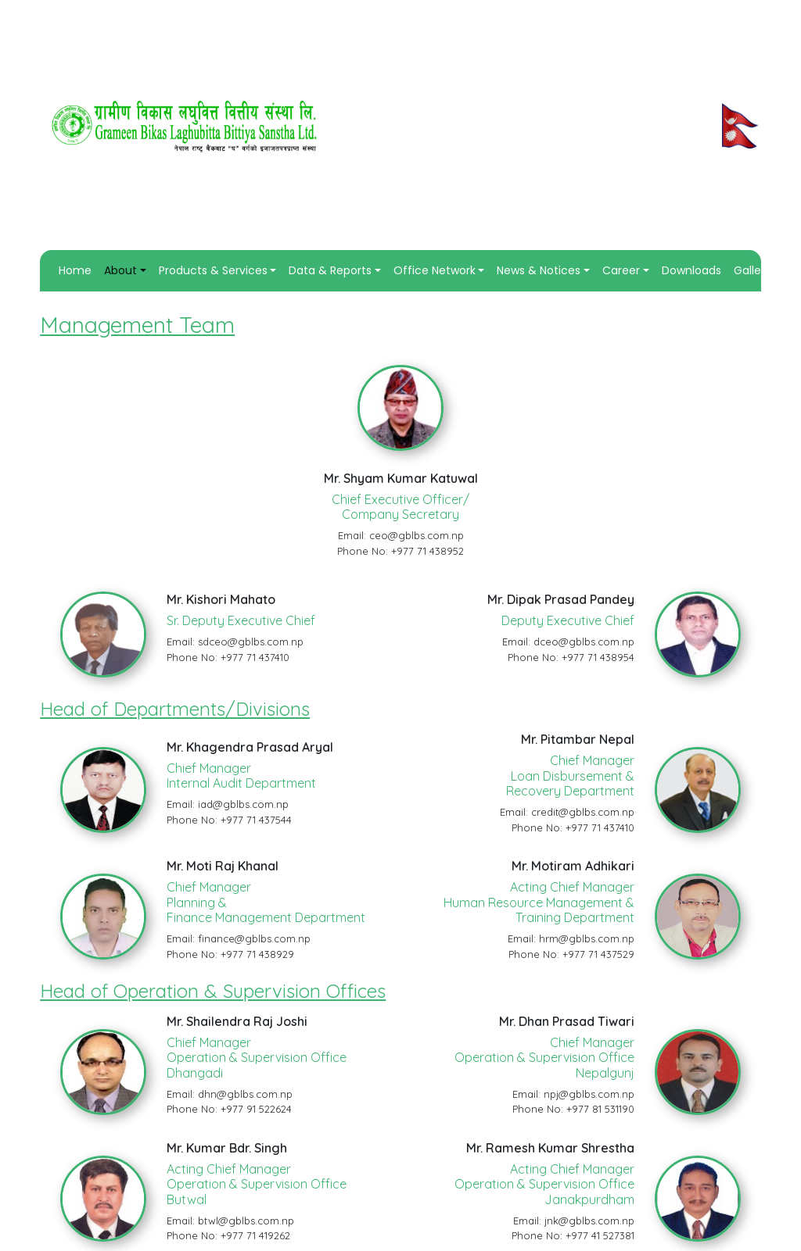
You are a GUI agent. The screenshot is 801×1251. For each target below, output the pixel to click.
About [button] (120, 270)
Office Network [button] (434, 270)
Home (78, 270)
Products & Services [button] (213, 270)
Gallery (752, 270)
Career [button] (621, 270)
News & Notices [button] (538, 270)
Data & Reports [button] (330, 270)
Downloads (691, 270)
